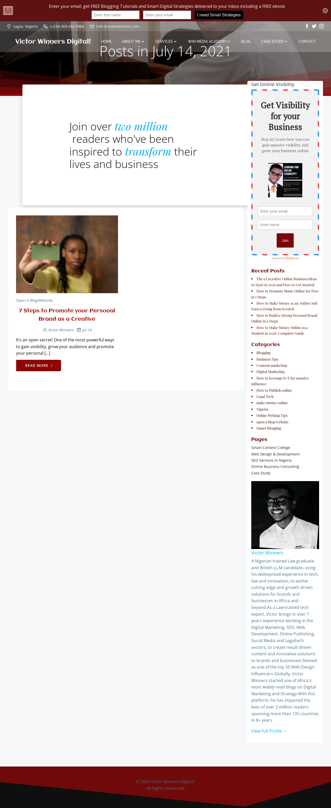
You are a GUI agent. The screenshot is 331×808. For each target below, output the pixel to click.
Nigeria (262, 409)
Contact (307, 41)
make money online (272, 402)
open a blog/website (34, 300)
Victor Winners (58, 329)
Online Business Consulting (275, 466)
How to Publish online (274, 390)
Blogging (263, 352)
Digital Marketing (270, 371)
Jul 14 (84, 329)
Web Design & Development (275, 454)
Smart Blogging (268, 428)
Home (106, 41)
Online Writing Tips (272, 415)
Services (167, 41)
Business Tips (267, 359)
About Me (133, 41)
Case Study (274, 41)
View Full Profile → (269, 731)
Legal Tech (265, 396)
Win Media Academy (209, 41)
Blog (246, 41)
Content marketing (271, 365)
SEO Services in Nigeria (271, 460)
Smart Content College (270, 447)
